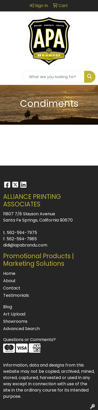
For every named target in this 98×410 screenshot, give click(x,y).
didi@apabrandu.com (25, 245)
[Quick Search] (53, 77)
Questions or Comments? (29, 340)
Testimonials (16, 295)
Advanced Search (21, 329)
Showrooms (15, 321)
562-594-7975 (22, 233)
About (9, 281)
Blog (7, 307)
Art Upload (14, 314)
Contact (11, 288)
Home (9, 273)
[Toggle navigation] (8, 76)
